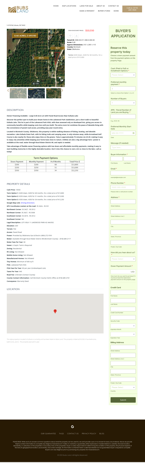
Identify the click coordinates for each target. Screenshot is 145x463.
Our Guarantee (48, 435)
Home (55, 6)
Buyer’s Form (103, 11)
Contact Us (112, 6)
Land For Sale (85, 6)
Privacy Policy (89, 435)
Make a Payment (86, 11)
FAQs (61, 435)
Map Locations (68, 6)
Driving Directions (28, 176)
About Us (99, 6)
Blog (101, 435)
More (115, 11)
